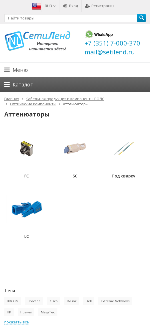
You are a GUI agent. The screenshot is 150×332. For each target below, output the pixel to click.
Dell (89, 301)
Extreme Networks (115, 301)
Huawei (26, 312)
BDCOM (13, 301)
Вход (70, 5)
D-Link (72, 301)
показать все (16, 322)
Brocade (34, 301)
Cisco (54, 301)
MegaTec (48, 312)
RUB (50, 5)
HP (9, 312)
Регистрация (100, 5)
